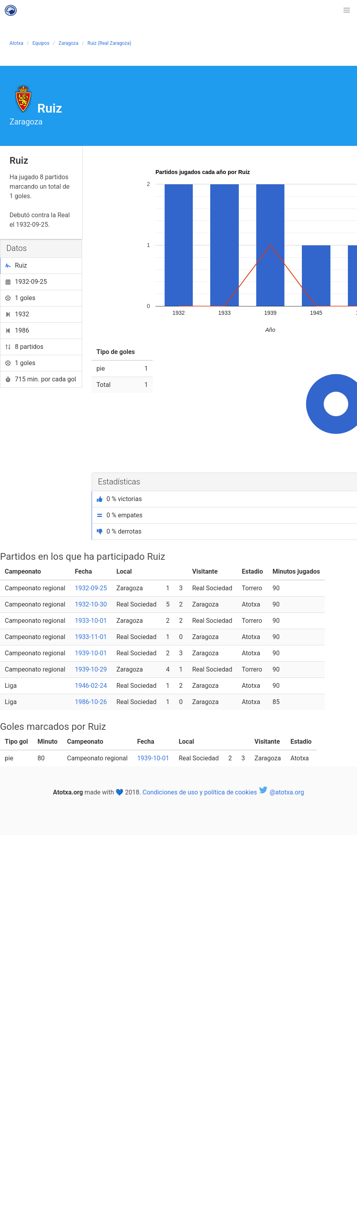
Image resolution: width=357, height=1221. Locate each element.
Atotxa (16, 43)
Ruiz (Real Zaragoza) (109, 43)
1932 (17, 314)
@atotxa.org (281, 792)
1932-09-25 (26, 281)
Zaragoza (69, 43)
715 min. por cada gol (40, 379)
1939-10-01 (91, 653)
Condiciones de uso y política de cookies (199, 792)
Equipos (41, 43)
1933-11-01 (91, 637)
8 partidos (24, 346)
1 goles (20, 298)
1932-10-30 (91, 604)
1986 (17, 330)
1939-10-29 (91, 669)
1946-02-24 (91, 685)
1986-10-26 (91, 702)
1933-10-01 (91, 620)
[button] (346, 10)
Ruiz (16, 265)
